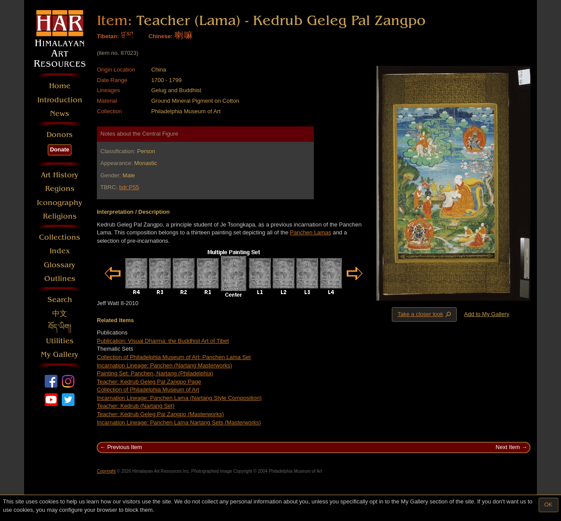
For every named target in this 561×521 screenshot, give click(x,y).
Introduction (59, 100)
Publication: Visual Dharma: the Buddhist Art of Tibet (163, 341)
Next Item (508, 447)
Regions (60, 188)
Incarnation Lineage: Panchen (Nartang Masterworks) (164, 365)
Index (60, 251)
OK (548, 504)
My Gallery (59, 354)
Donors (59, 134)
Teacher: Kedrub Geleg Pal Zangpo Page (149, 381)
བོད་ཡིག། (59, 327)
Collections (59, 237)
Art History (59, 175)
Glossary (59, 265)
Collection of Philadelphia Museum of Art (148, 389)
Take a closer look (425, 314)
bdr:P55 (129, 187)
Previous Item (124, 447)
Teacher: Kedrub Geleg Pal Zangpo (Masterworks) (160, 414)
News (59, 113)
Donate (59, 149)
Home (60, 86)
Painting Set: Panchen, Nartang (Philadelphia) (155, 373)
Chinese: (161, 36)
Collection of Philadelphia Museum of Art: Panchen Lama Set (174, 357)
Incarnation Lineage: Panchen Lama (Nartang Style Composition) (179, 398)
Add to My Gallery (486, 314)
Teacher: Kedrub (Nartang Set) (135, 405)
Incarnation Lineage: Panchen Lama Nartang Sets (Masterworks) (179, 422)
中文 (59, 313)
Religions (60, 216)
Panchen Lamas (310, 232)
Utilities (60, 341)
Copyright (106, 471)
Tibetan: (108, 36)
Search (59, 299)
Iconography (59, 202)
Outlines (59, 278)
